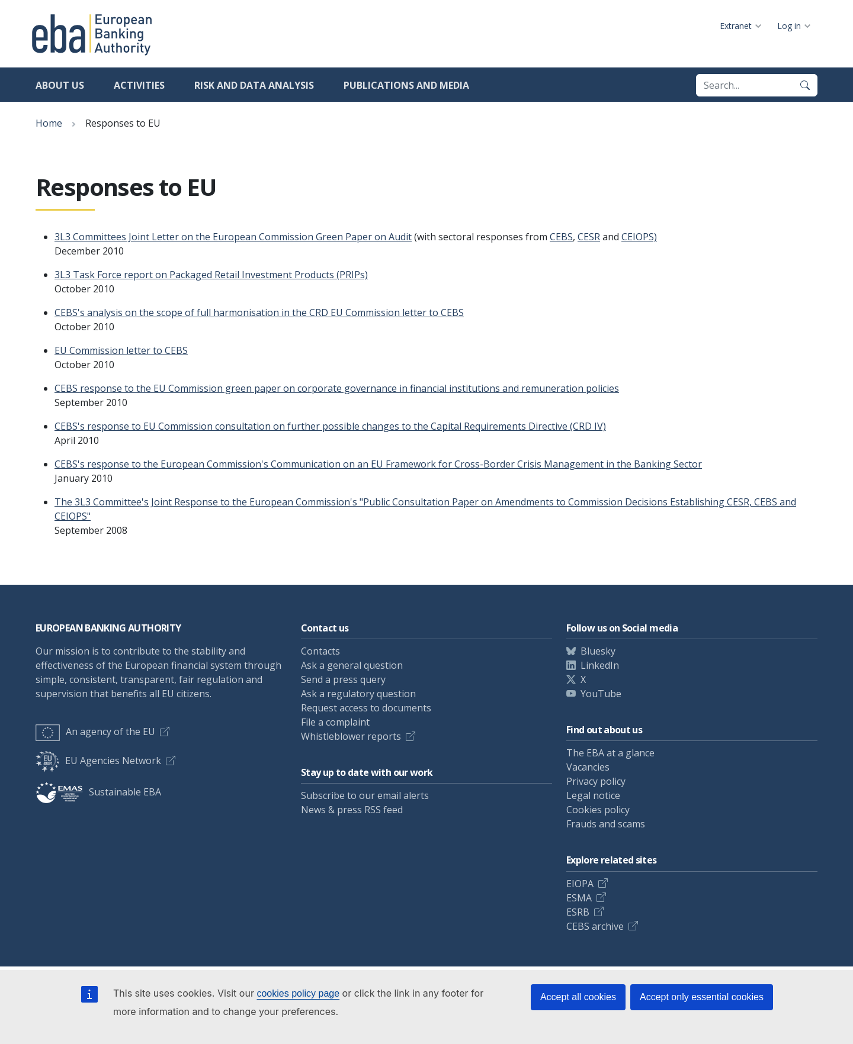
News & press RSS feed (352, 809)
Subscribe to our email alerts (365, 795)
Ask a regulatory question (358, 693)
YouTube (601, 693)
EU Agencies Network (98, 760)
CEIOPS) (639, 236)
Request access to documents (366, 707)
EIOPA (580, 883)
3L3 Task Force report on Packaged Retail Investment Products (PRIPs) (211, 274)
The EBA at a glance (610, 752)
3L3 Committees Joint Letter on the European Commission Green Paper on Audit (233, 236)
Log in (789, 25)
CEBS (561, 236)
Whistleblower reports (351, 736)
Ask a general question (352, 665)
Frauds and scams (605, 823)
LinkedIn (600, 665)
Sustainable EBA (98, 791)
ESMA (579, 897)
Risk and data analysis (254, 85)
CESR (589, 236)
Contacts (320, 651)
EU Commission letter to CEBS (121, 350)
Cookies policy (598, 809)
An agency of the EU (95, 731)
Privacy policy (596, 781)
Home (49, 123)
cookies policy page (297, 993)
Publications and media (406, 85)
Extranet (736, 25)
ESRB (577, 912)
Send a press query (343, 679)
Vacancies (588, 767)
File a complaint (335, 722)
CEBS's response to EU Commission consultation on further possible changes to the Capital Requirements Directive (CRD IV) (330, 426)
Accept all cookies (578, 997)
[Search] (805, 85)
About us (60, 85)
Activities (139, 85)
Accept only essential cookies (702, 997)
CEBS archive (595, 926)
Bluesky (598, 651)
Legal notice (593, 795)
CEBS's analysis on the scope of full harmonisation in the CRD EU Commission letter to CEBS (259, 312)
